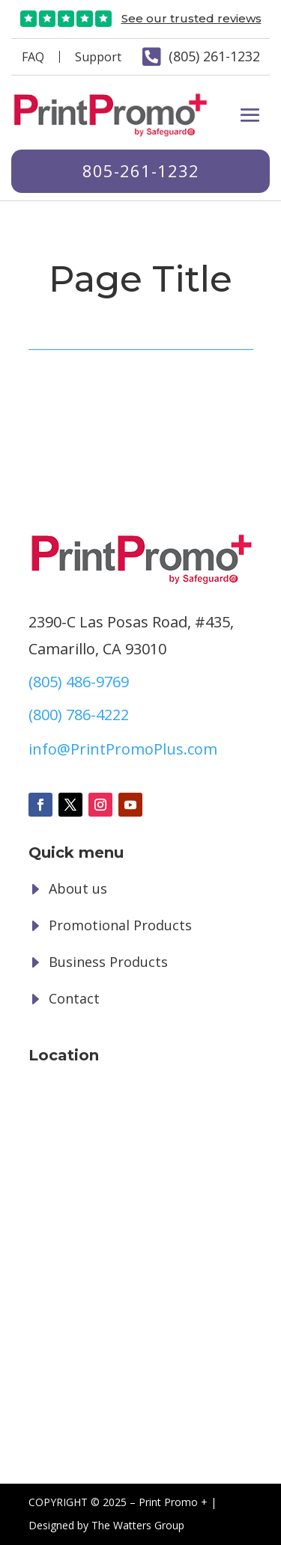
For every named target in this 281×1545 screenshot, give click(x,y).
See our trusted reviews (191, 18)
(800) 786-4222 (78, 714)
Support (98, 57)
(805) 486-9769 (78, 682)
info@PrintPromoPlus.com (122, 749)
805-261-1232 (140, 170)
